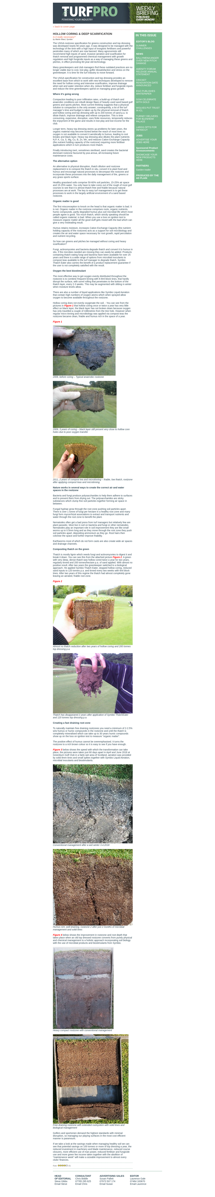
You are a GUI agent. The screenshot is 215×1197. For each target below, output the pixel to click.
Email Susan (106, 1184)
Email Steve (61, 1184)
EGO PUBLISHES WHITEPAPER (145, 92)
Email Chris (81, 1184)
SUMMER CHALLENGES (144, 47)
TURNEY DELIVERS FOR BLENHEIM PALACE (147, 119)
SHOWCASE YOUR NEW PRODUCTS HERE (146, 157)
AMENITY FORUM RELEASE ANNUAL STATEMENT (146, 72)
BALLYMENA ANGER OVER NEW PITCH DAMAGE (147, 61)
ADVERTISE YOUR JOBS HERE (146, 141)
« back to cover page (64, 26)
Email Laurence (138, 1184)
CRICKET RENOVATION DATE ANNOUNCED (147, 83)
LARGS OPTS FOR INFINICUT (146, 128)
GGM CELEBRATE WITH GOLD (146, 100)
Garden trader (143, 169)
